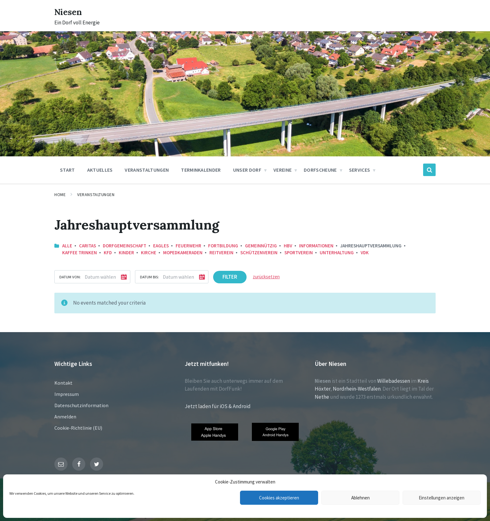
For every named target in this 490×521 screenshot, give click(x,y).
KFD (108, 252)
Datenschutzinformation (81, 405)
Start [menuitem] (67, 170)
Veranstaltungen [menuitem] (147, 170)
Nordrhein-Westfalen (357, 388)
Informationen (316, 246)
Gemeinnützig (261, 246)
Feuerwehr (188, 246)
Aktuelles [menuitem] (100, 170)
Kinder (126, 252)
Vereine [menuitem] (282, 170)
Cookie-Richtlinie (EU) (78, 428)
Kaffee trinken (79, 252)
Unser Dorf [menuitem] (247, 170)
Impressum (66, 394)
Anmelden (65, 416)
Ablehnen (360, 498)
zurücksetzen (266, 277)
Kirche (148, 252)
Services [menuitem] (359, 170)
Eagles (161, 246)
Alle (67, 246)
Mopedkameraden (182, 252)
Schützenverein (259, 252)
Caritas (87, 246)
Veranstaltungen (95, 194)
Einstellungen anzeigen (441, 498)
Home (60, 194)
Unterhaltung (337, 252)
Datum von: (70, 276)
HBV (288, 246)
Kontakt (63, 383)
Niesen (69, 12)
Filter (229, 276)
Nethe (322, 396)
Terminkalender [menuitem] (201, 170)
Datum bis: (149, 276)
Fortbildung (223, 246)
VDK (365, 252)
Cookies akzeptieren (279, 498)
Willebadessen (393, 380)
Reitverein (221, 252)
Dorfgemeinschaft (124, 246)
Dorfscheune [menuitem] (320, 170)
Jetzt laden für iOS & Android (218, 406)
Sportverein (298, 252)
